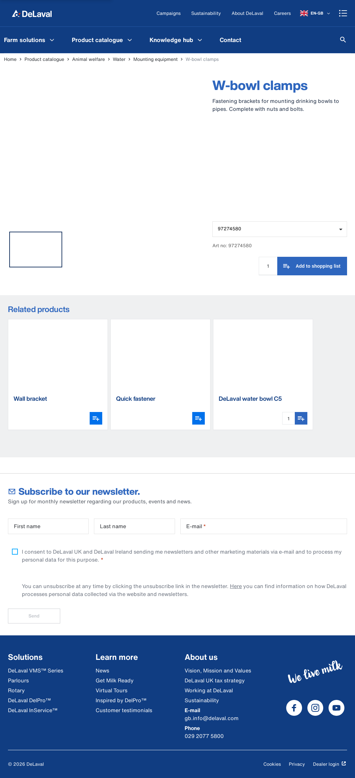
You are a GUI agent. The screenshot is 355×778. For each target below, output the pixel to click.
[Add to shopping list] (312, 266)
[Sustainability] (206, 13)
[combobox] (279, 229)
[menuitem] (103, 39)
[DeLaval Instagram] (315, 708)
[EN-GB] (315, 13)
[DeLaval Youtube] (336, 708)
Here (236, 586)
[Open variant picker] (96, 418)
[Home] (31, 13)
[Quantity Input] (268, 266)
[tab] (35, 249)
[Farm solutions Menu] (52, 39)
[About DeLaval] (247, 13)
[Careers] (282, 13)
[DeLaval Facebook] (294, 708)
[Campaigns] (168, 13)
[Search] (343, 40)
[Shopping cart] (343, 13)
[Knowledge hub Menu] (199, 39)
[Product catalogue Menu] (129, 39)
